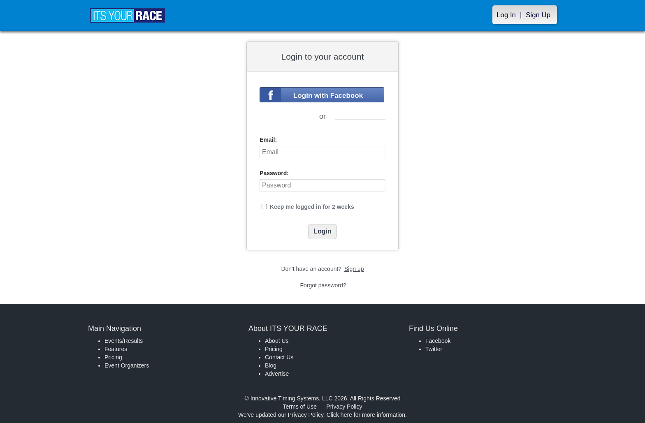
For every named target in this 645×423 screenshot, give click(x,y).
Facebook (437, 340)
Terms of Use (300, 406)
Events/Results (123, 340)
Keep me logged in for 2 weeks (312, 206)
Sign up (354, 269)
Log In (506, 15)
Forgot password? (323, 285)
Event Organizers (126, 365)
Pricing (113, 357)
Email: (268, 139)
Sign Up (538, 15)
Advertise (277, 373)
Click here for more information (366, 414)
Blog (270, 365)
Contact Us (279, 357)
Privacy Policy (344, 406)
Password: (274, 173)
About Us (277, 340)
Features (115, 349)
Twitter (433, 349)
